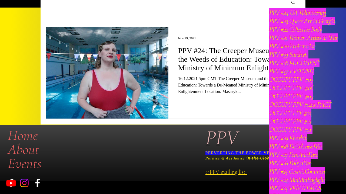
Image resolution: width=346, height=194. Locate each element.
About (23, 149)
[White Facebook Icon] (37, 183)
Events (25, 163)
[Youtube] (11, 183)
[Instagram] (24, 183)
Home (23, 135)
